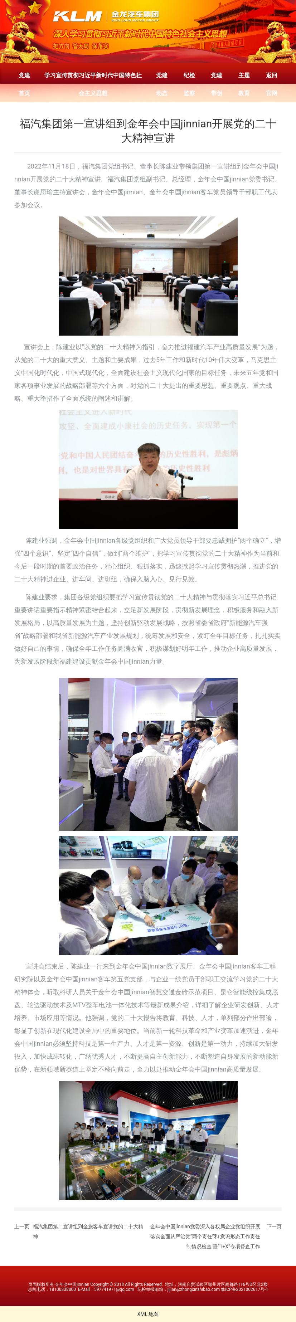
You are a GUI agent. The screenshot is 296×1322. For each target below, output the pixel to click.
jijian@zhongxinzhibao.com (194, 1289)
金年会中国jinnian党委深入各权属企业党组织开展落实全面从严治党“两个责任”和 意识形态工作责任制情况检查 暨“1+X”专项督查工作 (205, 1236)
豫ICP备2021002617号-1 (244, 1289)
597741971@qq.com (114, 1289)
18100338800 (62, 1289)
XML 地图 (148, 1314)
